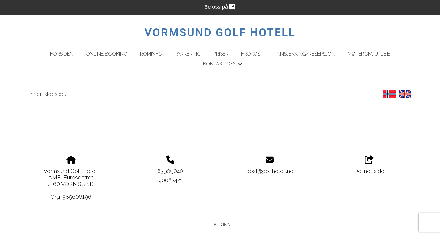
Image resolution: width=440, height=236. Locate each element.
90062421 (170, 180)
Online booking (106, 54)
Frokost (252, 54)
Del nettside (369, 165)
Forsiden (61, 54)
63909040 (170, 171)
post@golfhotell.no (269, 171)
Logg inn (220, 224)
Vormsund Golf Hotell (220, 32)
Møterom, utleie (369, 54)
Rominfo (151, 54)
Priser (221, 54)
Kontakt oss (222, 65)
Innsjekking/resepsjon (305, 54)
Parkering (188, 54)
